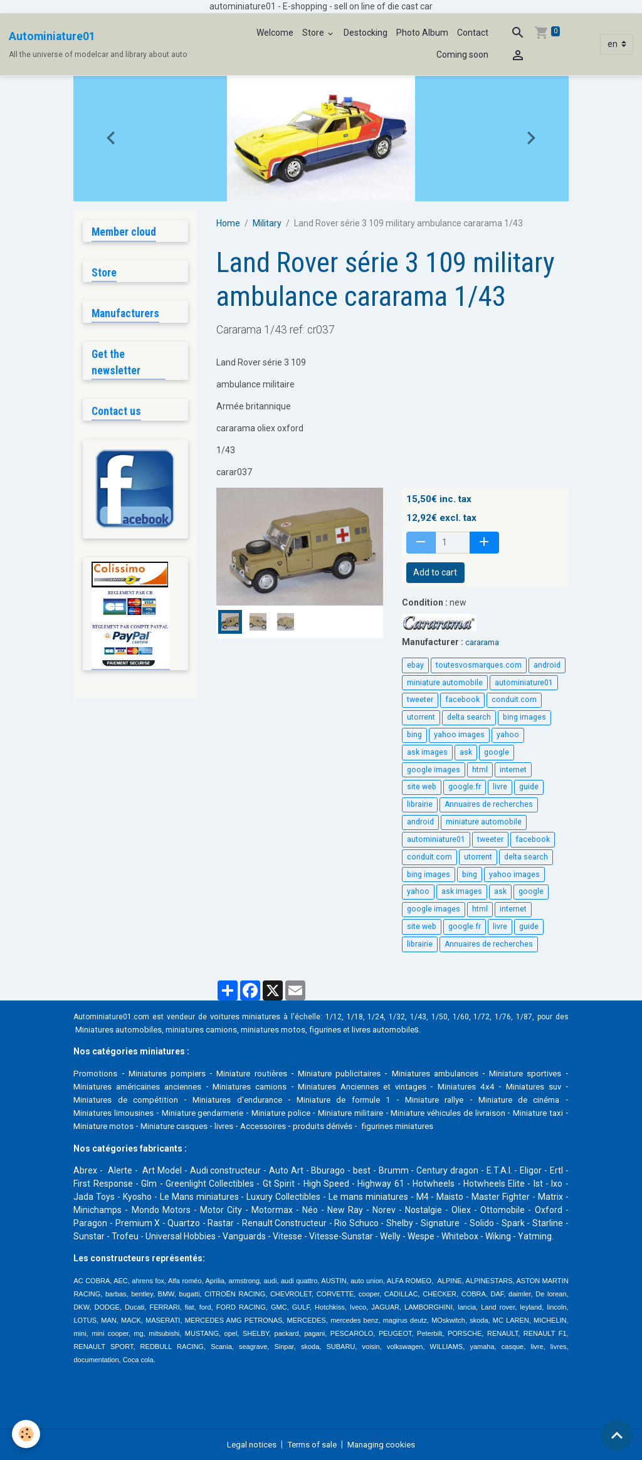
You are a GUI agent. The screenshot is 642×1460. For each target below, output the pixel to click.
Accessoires (377, 1126)
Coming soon (462, 55)
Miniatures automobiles (122, 1029)
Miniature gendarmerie (259, 1113)
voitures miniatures (246, 1016)
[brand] (98, 44)
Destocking (365, 33)
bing (414, 734)
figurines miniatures (518, 1126)
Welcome (274, 33)
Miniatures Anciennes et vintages (425, 1086)
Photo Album (422, 33)
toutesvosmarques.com (479, 665)
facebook (462, 699)
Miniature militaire (428, 1113)
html (480, 769)
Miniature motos (206, 1126)
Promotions (96, 1073)
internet (513, 769)
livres (335, 1126)
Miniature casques (282, 1126)
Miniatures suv (102, 1100)
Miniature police (349, 1113)
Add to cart (435, 572)
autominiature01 (524, 682)
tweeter (420, 699)
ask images (427, 752)
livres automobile (407, 1029)
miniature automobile (445, 682)
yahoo (508, 734)
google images (433, 769)
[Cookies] (27, 1434)
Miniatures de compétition (191, 1100)
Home (228, 223)
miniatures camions (211, 1029)
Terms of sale (311, 1444)
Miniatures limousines (158, 1113)
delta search (469, 717)
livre (500, 786)
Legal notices (247, 1444)
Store (314, 33)
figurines (346, 1029)
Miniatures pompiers (174, 1073)
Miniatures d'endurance (297, 1100)
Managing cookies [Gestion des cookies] (385, 1444)
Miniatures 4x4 (532, 1086)
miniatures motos (290, 1029)
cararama (484, 642)
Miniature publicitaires (365, 1073)
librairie (420, 804)
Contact (472, 33)
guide (529, 786)
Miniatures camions (307, 1086)
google (496, 752)
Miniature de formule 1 (397, 1100)
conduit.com (514, 699)
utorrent (421, 717)
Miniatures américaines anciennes (189, 1086)
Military (267, 223)
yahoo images (459, 734)
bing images (524, 717)
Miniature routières (268, 1073)
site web (421, 786)
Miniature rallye (480, 1100)
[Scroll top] (617, 1435)
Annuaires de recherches (489, 804)
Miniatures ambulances (470, 1073)
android (547, 665)
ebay (415, 665)
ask (466, 752)
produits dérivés (439, 1126)
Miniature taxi (140, 1126)
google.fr (464, 786)
